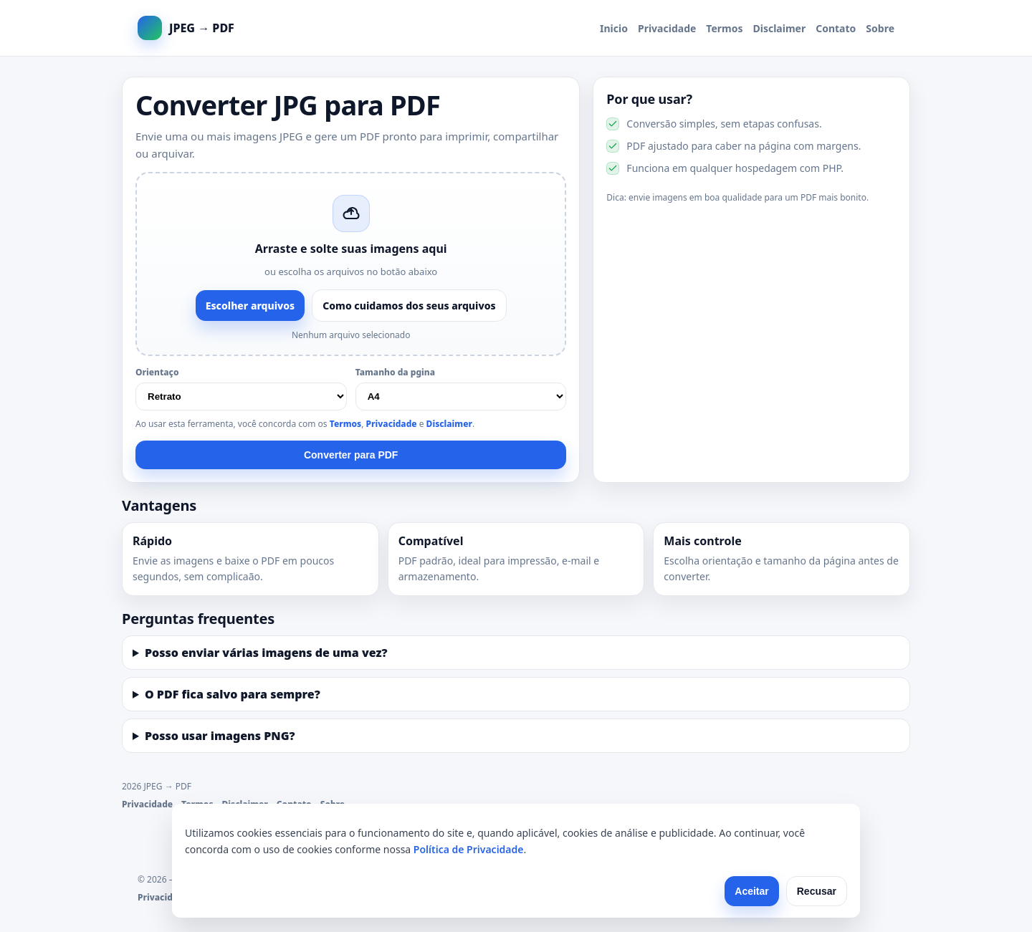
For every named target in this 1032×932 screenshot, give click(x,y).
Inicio (614, 28)
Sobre (880, 28)
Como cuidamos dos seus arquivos (408, 305)
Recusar (816, 891)
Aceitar (751, 891)
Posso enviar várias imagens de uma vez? (266, 652)
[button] (350, 264)
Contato (836, 28)
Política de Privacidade (469, 849)
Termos (724, 28)
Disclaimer (779, 28)
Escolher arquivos (250, 305)
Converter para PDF (351, 455)
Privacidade (667, 28)
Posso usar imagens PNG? (220, 736)
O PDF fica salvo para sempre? (232, 694)
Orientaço (157, 372)
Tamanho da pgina (395, 372)
